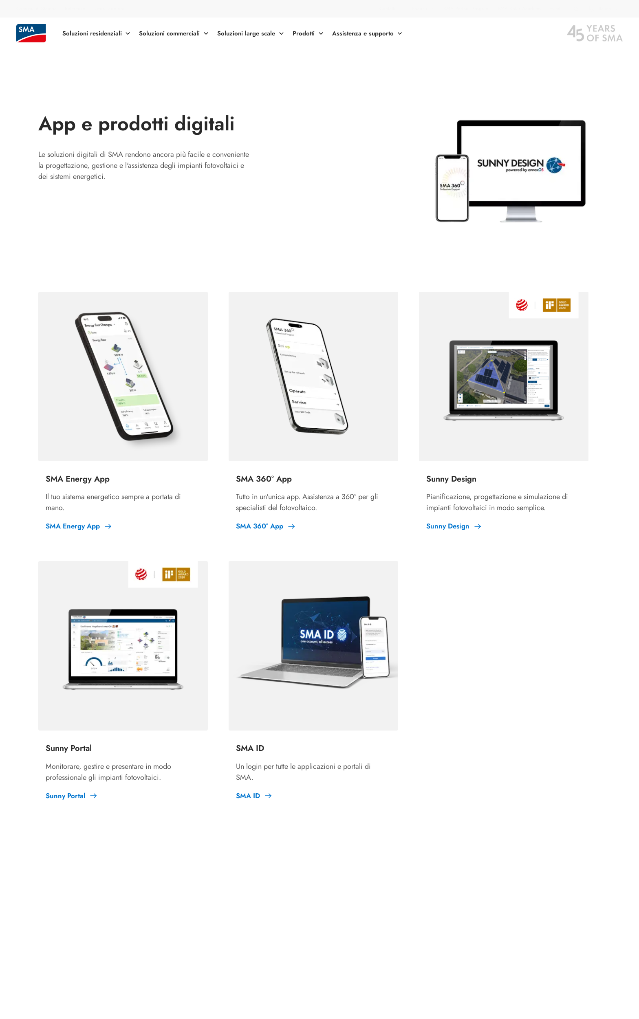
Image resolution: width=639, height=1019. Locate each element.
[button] (576, 9)
